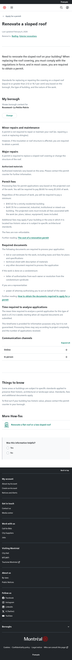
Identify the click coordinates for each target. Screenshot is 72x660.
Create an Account (9, 488)
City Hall (5, 553)
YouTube (7, 616)
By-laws (5, 578)
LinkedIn (7, 607)
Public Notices (8, 582)
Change (9, 116)
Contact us (6, 508)
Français (64, 2)
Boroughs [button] (7, 627)
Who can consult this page (55, 647)
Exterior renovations (28, 36)
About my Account (9, 484)
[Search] (61, 7)
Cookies (7, 647)
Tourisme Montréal (9, 562)
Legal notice (37, 647)
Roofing (15, 36)
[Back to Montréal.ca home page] (4, 7)
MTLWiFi (5, 558)
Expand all (65, 343)
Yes (11, 448)
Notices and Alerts (9, 493)
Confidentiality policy (21, 647)
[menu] (11, 7)
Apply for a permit (13, 16)
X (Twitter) (8, 611)
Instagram (8, 602)
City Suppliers (8, 533)
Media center (7, 513)
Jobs (4, 538)
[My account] (67, 7)
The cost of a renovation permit (33, 238)
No (11, 453)
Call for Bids (7, 529)
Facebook (8, 598)
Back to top (65, 470)
